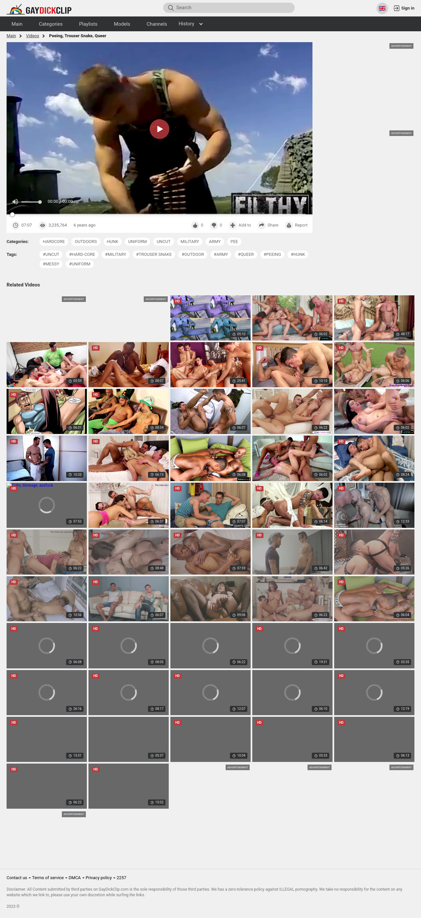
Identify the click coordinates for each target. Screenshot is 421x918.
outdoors (86, 241)
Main (11, 35)
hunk (112, 241)
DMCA (75, 877)
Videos (32, 35)
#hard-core (82, 254)
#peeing (272, 254)
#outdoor (193, 254)
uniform (137, 241)
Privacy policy (99, 877)
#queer (246, 254)
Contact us (17, 877)
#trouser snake (154, 254)
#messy (51, 263)
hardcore (54, 241)
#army (221, 254)
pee (234, 241)
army (214, 241)
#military (115, 254)
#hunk (298, 254)
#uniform (79, 263)
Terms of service (48, 877)
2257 (121, 877)
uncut (163, 241)
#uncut (51, 254)
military (190, 241)
